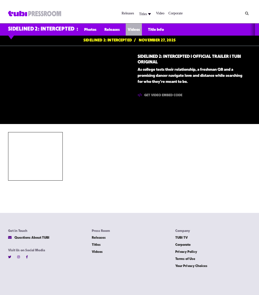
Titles (145, 14)
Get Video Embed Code (160, 95)
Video (160, 13)
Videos (134, 30)
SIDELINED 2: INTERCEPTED (41, 29)
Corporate (175, 13)
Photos (90, 30)
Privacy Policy (186, 252)
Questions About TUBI (28, 237)
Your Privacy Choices (191, 266)
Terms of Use (185, 259)
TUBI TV (181, 237)
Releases (128, 13)
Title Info (156, 30)
